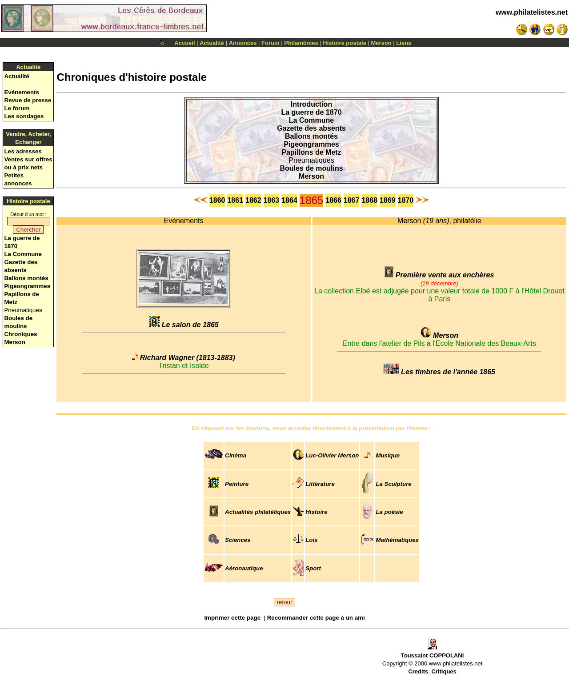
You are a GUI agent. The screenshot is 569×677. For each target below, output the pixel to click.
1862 (253, 200)
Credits (418, 671)
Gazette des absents (311, 128)
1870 (406, 200)
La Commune (22, 254)
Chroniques (20, 334)
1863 (272, 200)
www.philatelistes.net (532, 12)
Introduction (311, 104)
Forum (270, 43)
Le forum (16, 108)
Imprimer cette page (232, 617)
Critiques (443, 671)
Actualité (212, 43)
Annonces (243, 43)
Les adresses (22, 151)
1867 (352, 200)
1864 (289, 200)
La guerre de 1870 (311, 112)
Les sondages (24, 116)
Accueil (184, 43)
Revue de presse (27, 100)
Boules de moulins (311, 168)
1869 (388, 200)
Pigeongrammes (27, 286)
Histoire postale (344, 43)
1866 (333, 200)
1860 (217, 200)
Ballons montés (26, 278)
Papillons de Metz (311, 152)
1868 (369, 200)
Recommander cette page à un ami (316, 617)
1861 (235, 200)
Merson (381, 43)
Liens (403, 43)
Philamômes (301, 43)
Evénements (21, 92)
